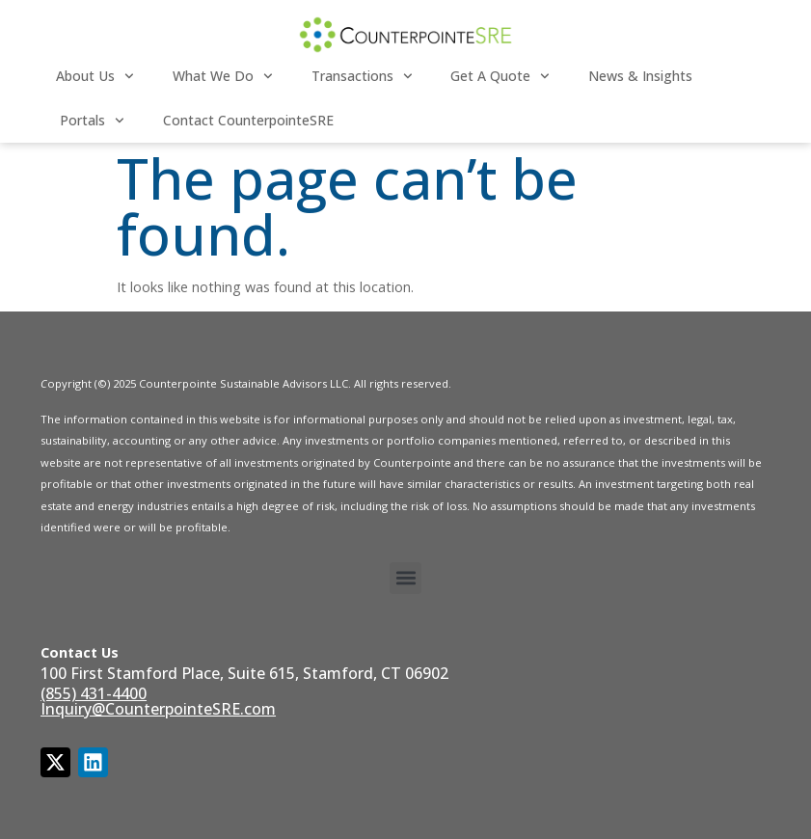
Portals (92, 120)
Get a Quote (500, 76)
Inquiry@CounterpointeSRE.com (158, 708)
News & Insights (640, 76)
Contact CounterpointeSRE (248, 120)
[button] (405, 578)
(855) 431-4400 (94, 693)
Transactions (362, 76)
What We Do (223, 76)
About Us (95, 76)
